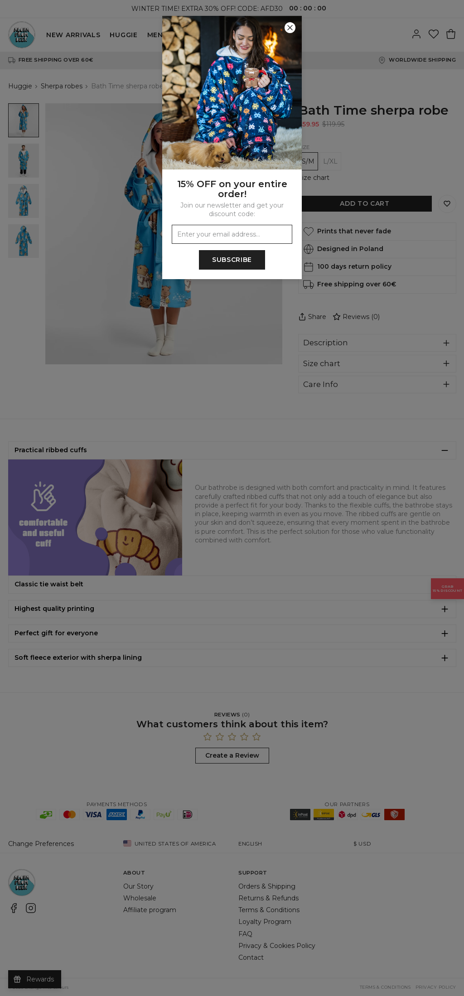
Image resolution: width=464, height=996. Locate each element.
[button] (232, 498)
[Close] (290, 27)
